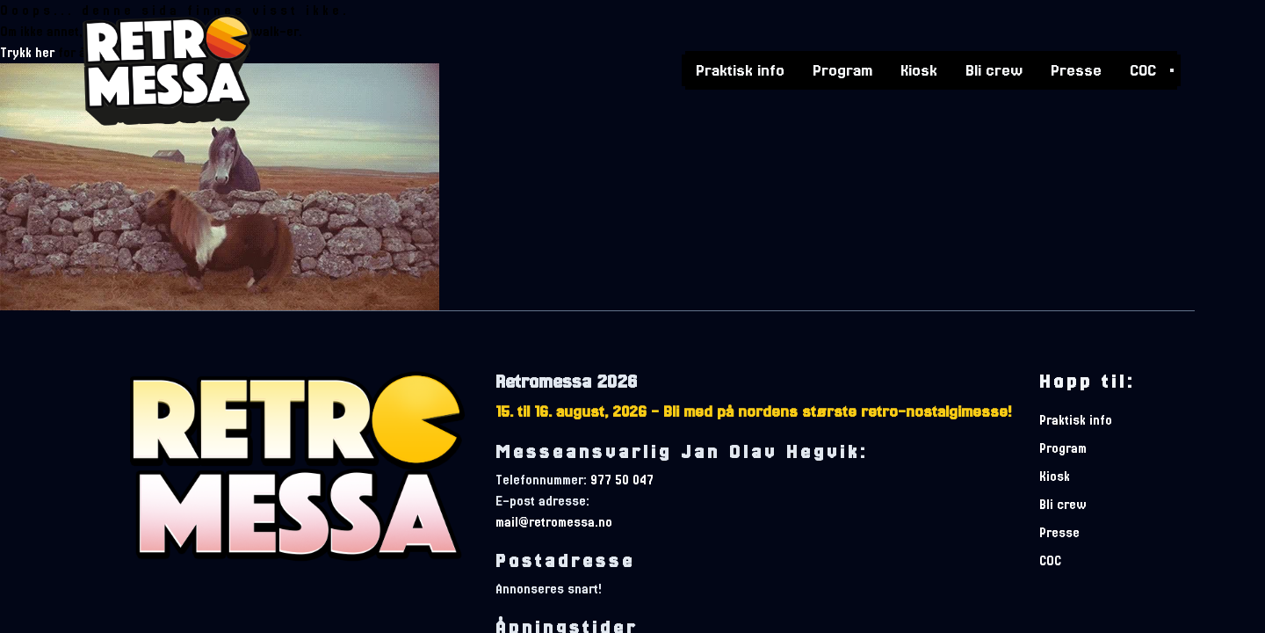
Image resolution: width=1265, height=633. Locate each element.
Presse (1076, 68)
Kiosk (918, 68)
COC (1143, 68)
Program (842, 68)
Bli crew (994, 68)
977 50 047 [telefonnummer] (622, 480)
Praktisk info (740, 68)
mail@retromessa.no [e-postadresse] (553, 522)
